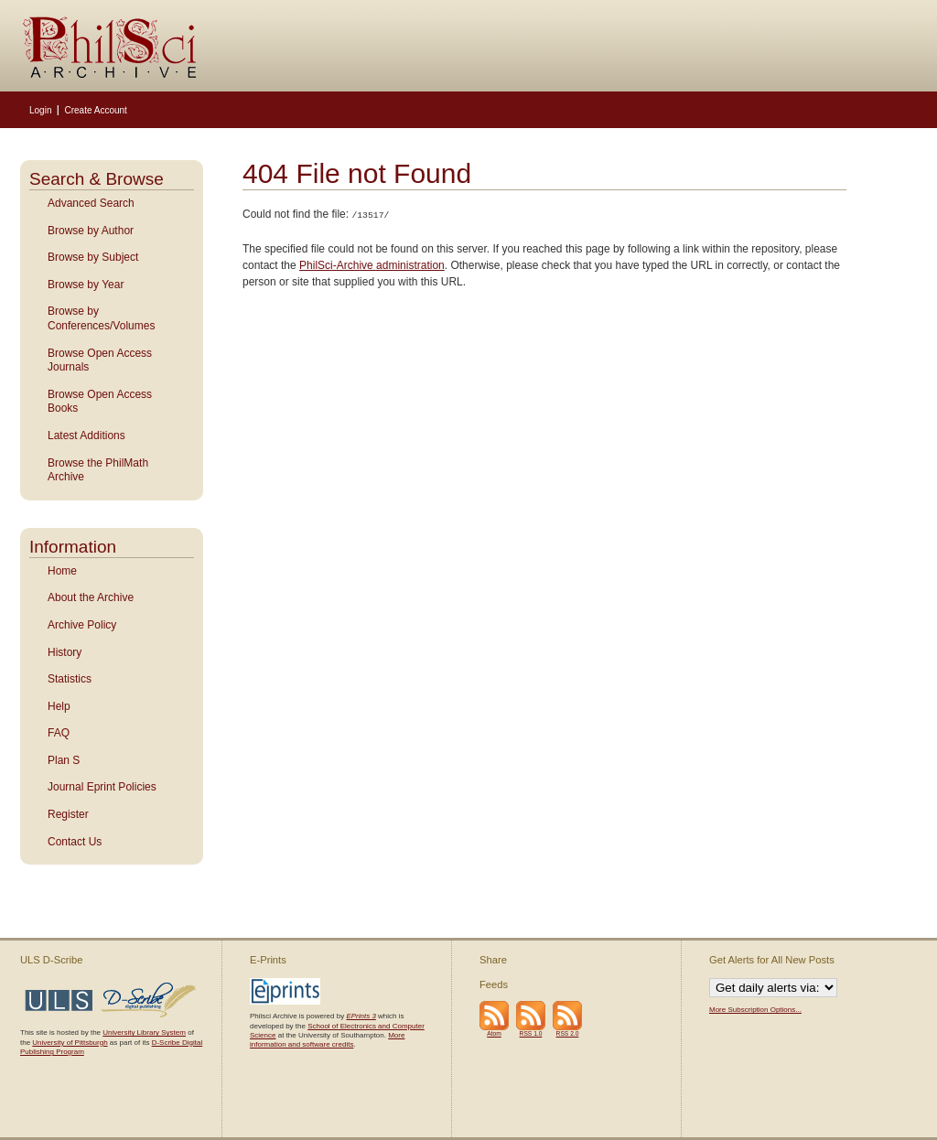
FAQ (59, 732)
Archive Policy (82, 624)
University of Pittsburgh (69, 1042)
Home (62, 571)
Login (40, 110)
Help (59, 706)
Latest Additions (86, 435)
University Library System (144, 1032)
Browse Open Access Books (100, 401)
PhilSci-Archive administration (372, 264)
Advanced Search (91, 203)
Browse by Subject (93, 257)
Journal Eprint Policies (102, 786)
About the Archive (91, 597)
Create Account (95, 110)
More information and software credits (327, 1040)
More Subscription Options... (755, 1010)
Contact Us (75, 841)
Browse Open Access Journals (100, 360)
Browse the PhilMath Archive (98, 470)
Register (68, 814)
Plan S (64, 760)
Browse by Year (86, 284)
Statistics (70, 678)
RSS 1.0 (531, 1033)
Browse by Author (91, 230)
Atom (494, 1033)
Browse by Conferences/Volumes (101, 318)
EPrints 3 (360, 1016)
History (64, 652)
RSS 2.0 (567, 1033)
